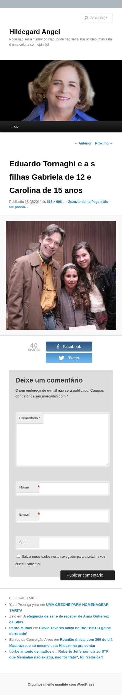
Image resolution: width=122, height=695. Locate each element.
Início (15, 126)
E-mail (29, 515)
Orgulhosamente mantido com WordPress (61, 684)
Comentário (29, 418)
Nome (29, 488)
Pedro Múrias (20, 628)
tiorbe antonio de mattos (30, 651)
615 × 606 (54, 202)
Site (22, 542)
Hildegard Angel (34, 31)
